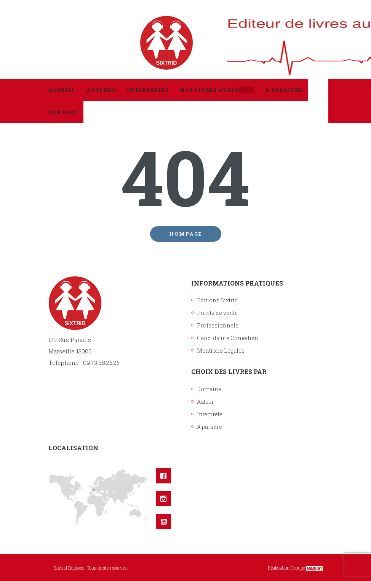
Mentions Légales (221, 350)
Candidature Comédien (227, 338)
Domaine (209, 389)
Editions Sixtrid (217, 300)
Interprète (209, 414)
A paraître (209, 426)
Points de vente (217, 312)
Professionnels (217, 325)
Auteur (205, 401)
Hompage (185, 233)
